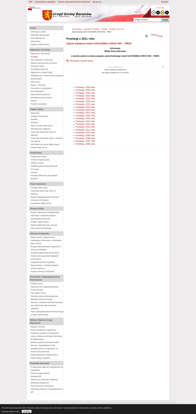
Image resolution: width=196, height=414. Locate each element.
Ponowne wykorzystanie (40, 373)
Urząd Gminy (36, 153)
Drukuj (154, 35)
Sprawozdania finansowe (40, 219)
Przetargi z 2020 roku (85, 101)
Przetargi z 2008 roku (85, 138)
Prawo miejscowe (38, 184)
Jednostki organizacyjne (40, 35)
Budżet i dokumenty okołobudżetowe (45, 212)
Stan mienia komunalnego (41, 228)
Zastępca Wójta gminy (39, 116)
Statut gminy (35, 41)
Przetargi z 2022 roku (85, 98)
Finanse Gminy (37, 208)
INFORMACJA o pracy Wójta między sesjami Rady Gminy (45, 145)
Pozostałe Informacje (39, 363)
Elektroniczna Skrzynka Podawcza (44, 380)
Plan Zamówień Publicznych (42, 60)
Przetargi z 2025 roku (85, 90)
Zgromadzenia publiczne (40, 94)
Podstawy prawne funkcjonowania (44, 166)
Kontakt (164, 2)
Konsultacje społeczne (39, 69)
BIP (30, 2)
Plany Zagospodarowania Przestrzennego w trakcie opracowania (47, 313)
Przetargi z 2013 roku (85, 124)
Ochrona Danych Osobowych (42, 386)
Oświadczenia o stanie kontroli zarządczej (47, 76)
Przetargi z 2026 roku (85, 87)
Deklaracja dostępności (40, 383)
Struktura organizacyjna (40, 160)
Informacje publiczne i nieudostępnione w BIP (47, 390)
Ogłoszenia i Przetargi (40, 50)
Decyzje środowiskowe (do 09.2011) (45, 253)
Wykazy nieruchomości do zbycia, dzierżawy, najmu (44, 64)
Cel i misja (35, 169)
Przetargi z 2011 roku (85, 130)
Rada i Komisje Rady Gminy (42, 126)
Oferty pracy (35, 82)
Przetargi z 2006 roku (85, 144)
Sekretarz (34, 123)
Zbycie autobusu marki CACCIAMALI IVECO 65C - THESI (98, 43)
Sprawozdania (36, 79)
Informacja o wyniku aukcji (81, 61)
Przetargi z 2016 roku (85, 116)
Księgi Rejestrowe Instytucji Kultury (44, 355)
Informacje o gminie (38, 32)
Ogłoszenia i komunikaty (40, 54)
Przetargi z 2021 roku (85, 104)
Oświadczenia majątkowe (41, 129)
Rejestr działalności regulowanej (43, 330)
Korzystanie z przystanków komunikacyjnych (41, 89)
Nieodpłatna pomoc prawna (41, 98)
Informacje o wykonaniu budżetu (43, 216)
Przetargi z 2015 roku (85, 118)
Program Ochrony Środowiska (42, 271)
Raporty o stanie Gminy (40, 44)
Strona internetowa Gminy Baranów (74, 2)
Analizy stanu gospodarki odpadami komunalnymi (45, 257)
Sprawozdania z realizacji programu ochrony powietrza (45, 266)
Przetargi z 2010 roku (85, 133)
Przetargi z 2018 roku (85, 110)
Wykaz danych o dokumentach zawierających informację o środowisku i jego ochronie (46, 240)
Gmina (33, 28)
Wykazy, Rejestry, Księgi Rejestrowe (41, 321)
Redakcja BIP (36, 376)
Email (160, 36)
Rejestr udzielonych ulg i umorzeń (44, 225)
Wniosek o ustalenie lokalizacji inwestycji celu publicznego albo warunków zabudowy (47, 305)
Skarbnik (34, 119)
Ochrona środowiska (39, 233)
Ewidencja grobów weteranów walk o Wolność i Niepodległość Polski (45, 343)
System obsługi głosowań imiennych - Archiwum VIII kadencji (45, 198)
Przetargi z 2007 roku (85, 141)
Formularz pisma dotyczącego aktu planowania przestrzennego (44, 297)
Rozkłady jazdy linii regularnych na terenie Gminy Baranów (44, 350)
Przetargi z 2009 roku (85, 135)
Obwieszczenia (36, 284)
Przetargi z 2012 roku (85, 127)
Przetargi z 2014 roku (85, 121)
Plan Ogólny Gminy (38, 293)
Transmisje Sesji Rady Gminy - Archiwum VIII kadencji (47, 139)
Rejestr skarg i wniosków (40, 358)
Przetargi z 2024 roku (85, 93)
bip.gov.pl (97, 2)
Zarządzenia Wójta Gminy (41, 203)
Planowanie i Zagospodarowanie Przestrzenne (45, 278)
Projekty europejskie (39, 104)
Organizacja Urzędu (38, 157)
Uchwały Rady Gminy (39, 188)
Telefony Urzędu (37, 163)
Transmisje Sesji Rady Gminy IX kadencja (43, 133)
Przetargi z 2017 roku (85, 113)
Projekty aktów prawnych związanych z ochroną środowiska (46, 248)
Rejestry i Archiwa (38, 327)
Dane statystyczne (38, 38)
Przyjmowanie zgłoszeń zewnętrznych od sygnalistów (47, 368)
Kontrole (34, 172)
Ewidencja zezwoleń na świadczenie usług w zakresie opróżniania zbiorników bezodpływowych (46, 336)
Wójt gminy (35, 113)
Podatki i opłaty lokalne (40, 222)
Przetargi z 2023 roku (85, 96)
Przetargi (34, 57)
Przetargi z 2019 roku (85, 107)
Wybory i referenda (38, 85)
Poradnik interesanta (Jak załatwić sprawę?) (44, 177)
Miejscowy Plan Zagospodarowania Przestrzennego (44, 288)
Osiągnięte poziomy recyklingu (43, 262)
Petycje (33, 101)
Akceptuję (26, 411)
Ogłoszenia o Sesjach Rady (41, 72)
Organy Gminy (36, 109)
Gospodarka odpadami (45, 2)
